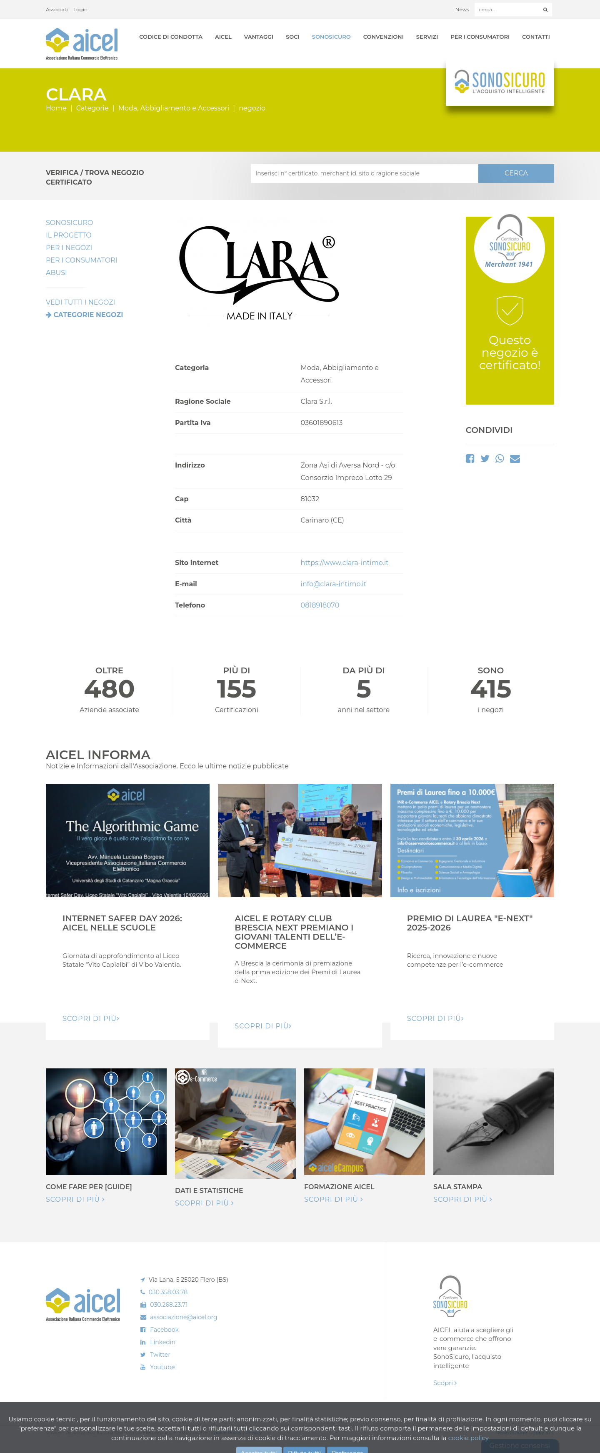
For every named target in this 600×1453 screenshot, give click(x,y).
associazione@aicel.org (183, 1317)
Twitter (160, 1354)
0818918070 (320, 605)
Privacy (253, 1432)
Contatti (536, 36)
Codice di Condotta (170, 36)
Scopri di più (75, 1199)
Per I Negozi (69, 248)
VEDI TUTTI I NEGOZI (80, 302)
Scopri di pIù (91, 1019)
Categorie (92, 108)
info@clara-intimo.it (334, 584)
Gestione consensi (520, 1446)
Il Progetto (69, 235)
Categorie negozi (88, 315)
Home (56, 108)
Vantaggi (258, 36)
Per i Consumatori (480, 36)
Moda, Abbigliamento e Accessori (173, 108)
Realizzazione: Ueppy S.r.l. (525, 1432)
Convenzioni (383, 36)
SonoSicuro (331, 36)
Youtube (162, 1367)
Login (80, 9)
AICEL (223, 36)
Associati (57, 9)
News (462, 9)
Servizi (427, 36)
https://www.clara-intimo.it (345, 563)
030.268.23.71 (169, 1304)
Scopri (445, 1383)
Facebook (164, 1329)
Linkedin (162, 1342)
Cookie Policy (226, 1432)
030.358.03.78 (168, 1292)
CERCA (516, 173)
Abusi (56, 273)
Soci (293, 36)
